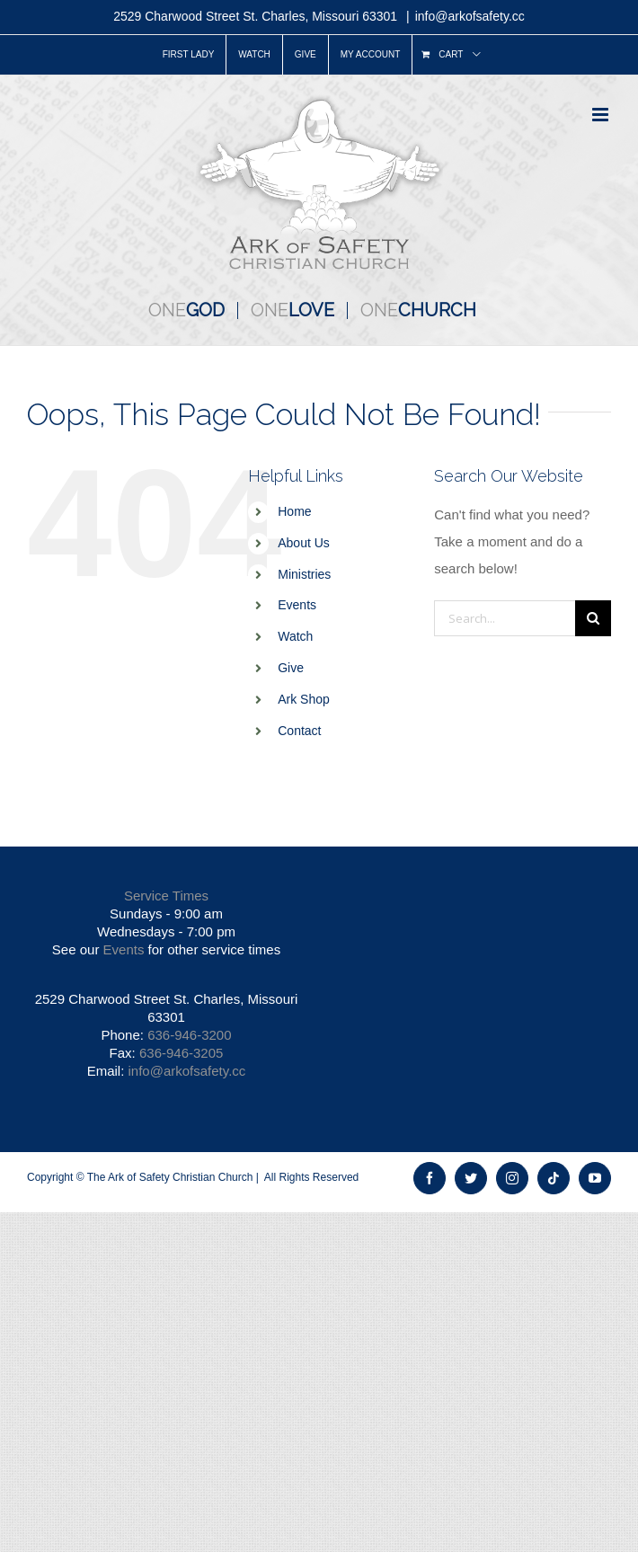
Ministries (304, 574)
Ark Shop (304, 699)
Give (291, 668)
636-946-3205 (181, 1052)
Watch (295, 636)
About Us (304, 543)
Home (294, 511)
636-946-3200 (189, 1034)
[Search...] (504, 618)
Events (297, 605)
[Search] (593, 618)
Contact (299, 730)
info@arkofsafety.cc (470, 16)
